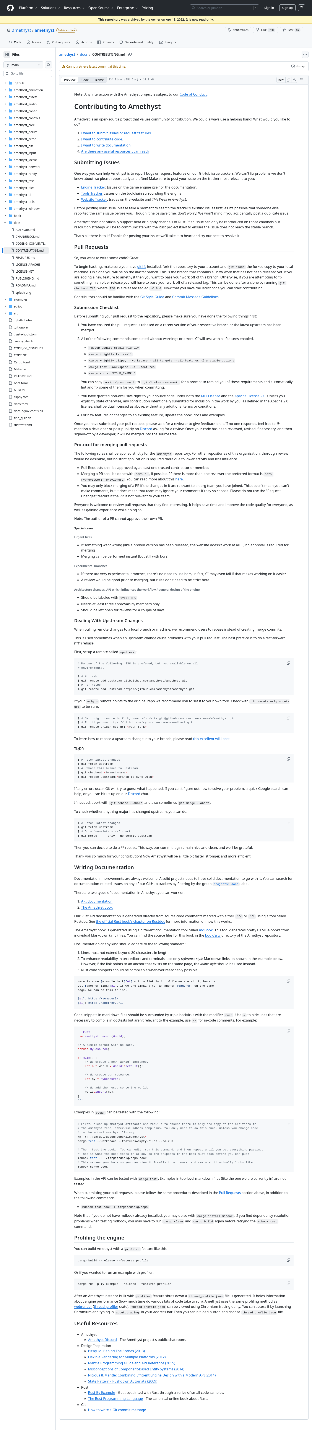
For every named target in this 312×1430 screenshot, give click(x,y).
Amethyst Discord (109, 1339)
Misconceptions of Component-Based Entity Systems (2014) (143, 1369)
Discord (153, 428)
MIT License (217, 396)
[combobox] (36, 73)
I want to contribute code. (109, 139)
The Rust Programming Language (122, 1398)
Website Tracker (101, 199)
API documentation (104, 901)
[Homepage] (10, 7)
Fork (265, 30)
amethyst (21, 30)
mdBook (212, 930)
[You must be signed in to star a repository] (291, 30)
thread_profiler (113, 1306)
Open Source (101, 7)
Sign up (287, 8)
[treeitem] (33, 250)
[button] (296, 663)
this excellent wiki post (218, 738)
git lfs (148, 266)
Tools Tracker (98, 193)
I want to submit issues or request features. (123, 133)
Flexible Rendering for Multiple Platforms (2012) (134, 1357)
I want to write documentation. (113, 145)
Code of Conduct (200, 94)
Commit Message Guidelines (202, 296)
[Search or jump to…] (224, 8)
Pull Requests (237, 1192)
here (186, 479)
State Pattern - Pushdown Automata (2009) (129, 1381)
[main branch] (30, 64)
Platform (28, 7)
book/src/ (220, 935)
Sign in (269, 8)
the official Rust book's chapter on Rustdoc (137, 921)
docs (97, 54)
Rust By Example (108, 1392)
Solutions (50, 7)
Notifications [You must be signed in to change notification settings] (238, 30)
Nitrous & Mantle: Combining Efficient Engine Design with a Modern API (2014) (159, 1375)
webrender (90, 1306)
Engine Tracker (100, 187)
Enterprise (127, 7)
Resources (74, 7)
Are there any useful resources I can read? (122, 151)
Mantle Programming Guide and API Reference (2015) (138, 1363)
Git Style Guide (159, 296)
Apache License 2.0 (256, 396)
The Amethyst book (104, 907)
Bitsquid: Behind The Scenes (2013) (123, 1351)
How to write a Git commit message (124, 1409)
